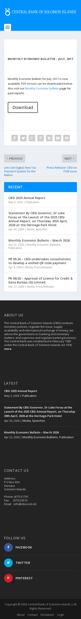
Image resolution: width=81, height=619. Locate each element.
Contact (33, 615)
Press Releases (43, 267)
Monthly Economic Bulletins (43, 245)
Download (23, 107)
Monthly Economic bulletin (42, 88)
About (21, 615)
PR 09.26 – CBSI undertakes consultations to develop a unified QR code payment (39, 261)
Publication (32, 202)
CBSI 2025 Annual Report (26, 198)
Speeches (41, 229)
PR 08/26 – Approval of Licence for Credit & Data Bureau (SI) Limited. (40, 280)
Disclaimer (47, 615)
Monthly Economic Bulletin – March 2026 (39, 240)
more (7, 349)
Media (30, 229)
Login (60, 615)
